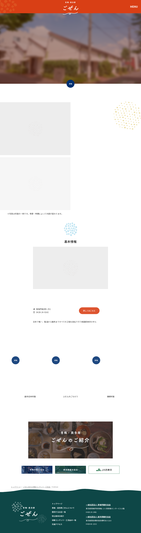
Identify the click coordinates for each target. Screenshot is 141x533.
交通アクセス (57, 499)
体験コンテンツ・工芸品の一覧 (64, 495)
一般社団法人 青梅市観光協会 (98, 479)
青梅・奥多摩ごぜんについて (63, 482)
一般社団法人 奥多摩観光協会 (98, 491)
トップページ (16, 461)
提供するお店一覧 (59, 486)
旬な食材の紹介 (58, 491)
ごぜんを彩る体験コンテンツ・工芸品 (36, 461)
